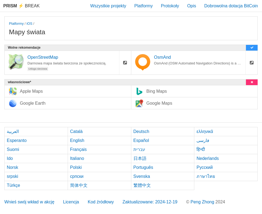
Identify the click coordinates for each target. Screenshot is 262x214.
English (77, 140)
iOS (29, 23)
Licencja (71, 202)
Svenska (141, 176)
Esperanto (17, 140)
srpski (12, 176)
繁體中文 (142, 185)
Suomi (13, 149)
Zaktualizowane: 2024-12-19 (150, 202)
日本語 (139, 158)
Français (78, 149)
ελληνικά (204, 131)
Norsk (12, 167)
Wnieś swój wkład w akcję (29, 202)
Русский (204, 167)
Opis (191, 6)
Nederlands (207, 158)
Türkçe (13, 185)
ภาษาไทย (205, 176)
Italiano (77, 158)
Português (143, 167)
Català (76, 131)
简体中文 (79, 185)
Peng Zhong (203, 202)
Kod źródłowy (101, 202)
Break (21, 6)
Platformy (143, 6)
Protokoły (170, 6)
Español (141, 140)
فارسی (202, 140)
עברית (139, 149)
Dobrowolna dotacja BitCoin (231, 6)
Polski (76, 167)
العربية (13, 131)
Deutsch (141, 131)
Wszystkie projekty (108, 6)
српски (77, 176)
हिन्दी (200, 149)
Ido (10, 158)
